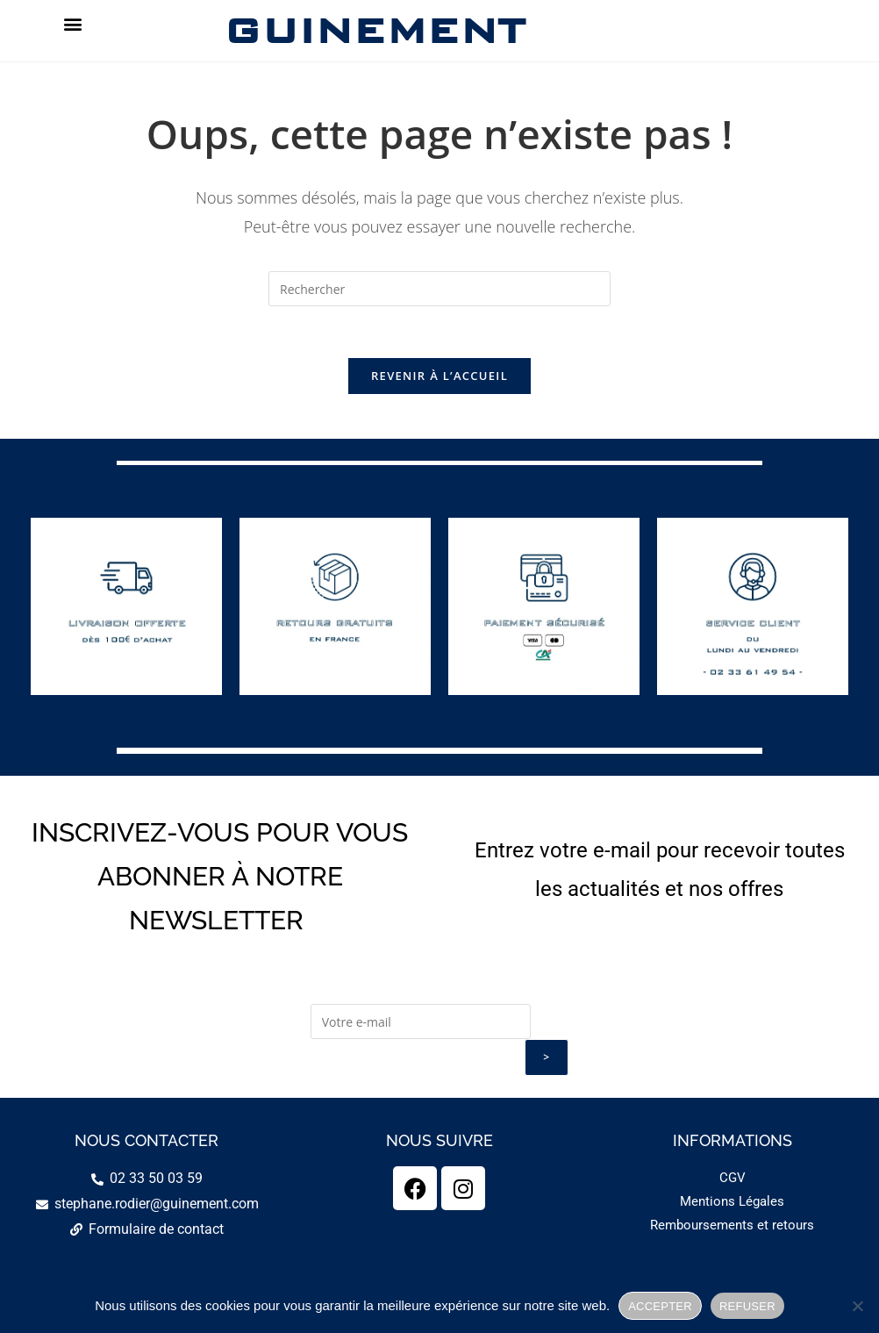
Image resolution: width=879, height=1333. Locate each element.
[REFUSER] (857, 1306)
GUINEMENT (374, 30)
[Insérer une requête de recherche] (439, 288)
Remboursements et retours (732, 1227)
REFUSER (747, 1306)
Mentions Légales (732, 1203)
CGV (732, 1179)
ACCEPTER (660, 1306)
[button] (73, 23)
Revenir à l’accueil (439, 377)
